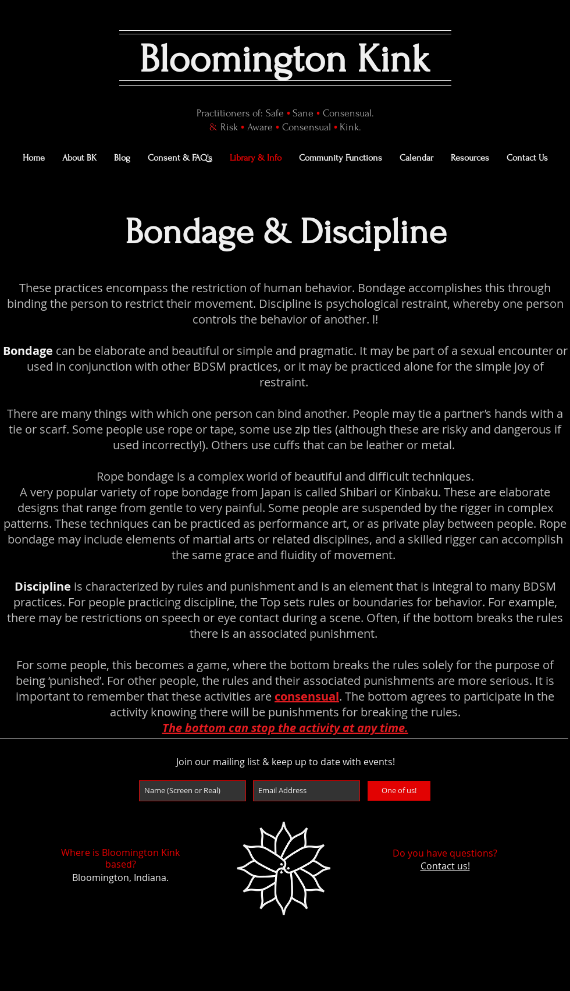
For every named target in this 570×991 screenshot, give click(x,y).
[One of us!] (399, 790)
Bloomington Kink (285, 59)
